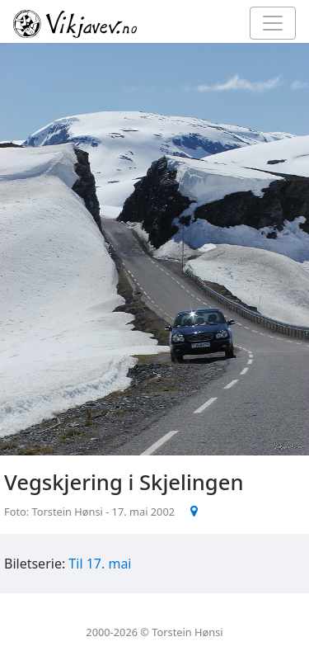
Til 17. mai (99, 563)
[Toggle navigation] (273, 23)
